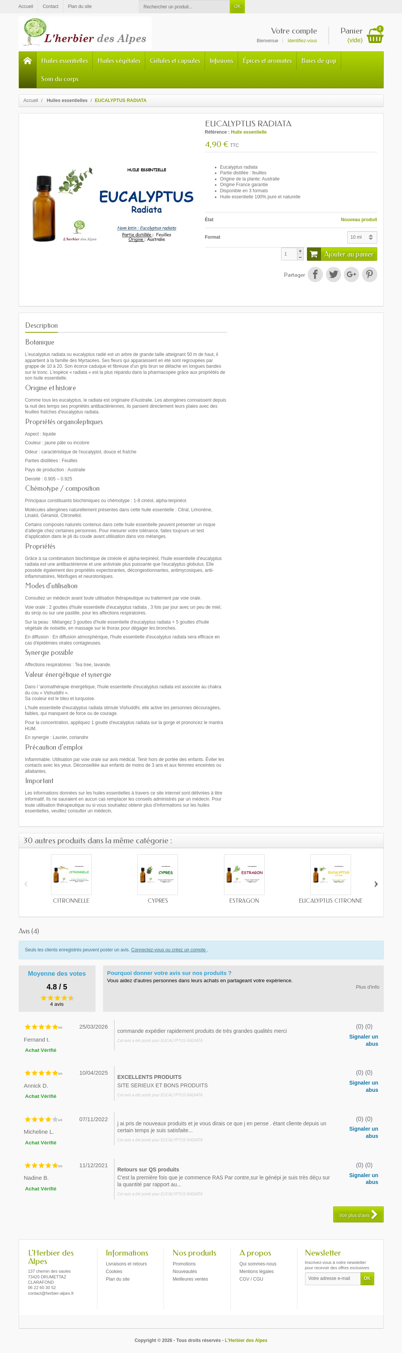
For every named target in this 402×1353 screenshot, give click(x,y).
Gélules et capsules (175, 60)
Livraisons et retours (126, 1264)
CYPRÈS (158, 900)
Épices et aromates (267, 60)
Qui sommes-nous (258, 1264)
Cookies (114, 1271)
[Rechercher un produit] (184, 6)
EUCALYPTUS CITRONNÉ (330, 900)
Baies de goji (318, 60)
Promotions (184, 1264)
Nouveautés (185, 1271)
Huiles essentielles (64, 60)
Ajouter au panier (340, 253)
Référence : (217, 132)
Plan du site (118, 1279)
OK (237, 6)
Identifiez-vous (302, 40)
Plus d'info (368, 987)
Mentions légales (257, 1271)
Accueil (31, 100)
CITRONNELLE (71, 900)
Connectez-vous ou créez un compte (169, 950)
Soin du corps (59, 79)
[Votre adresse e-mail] (333, 1278)
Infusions (221, 60)
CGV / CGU (252, 1279)
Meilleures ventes (190, 1279)
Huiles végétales (118, 60)
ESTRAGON (244, 900)
